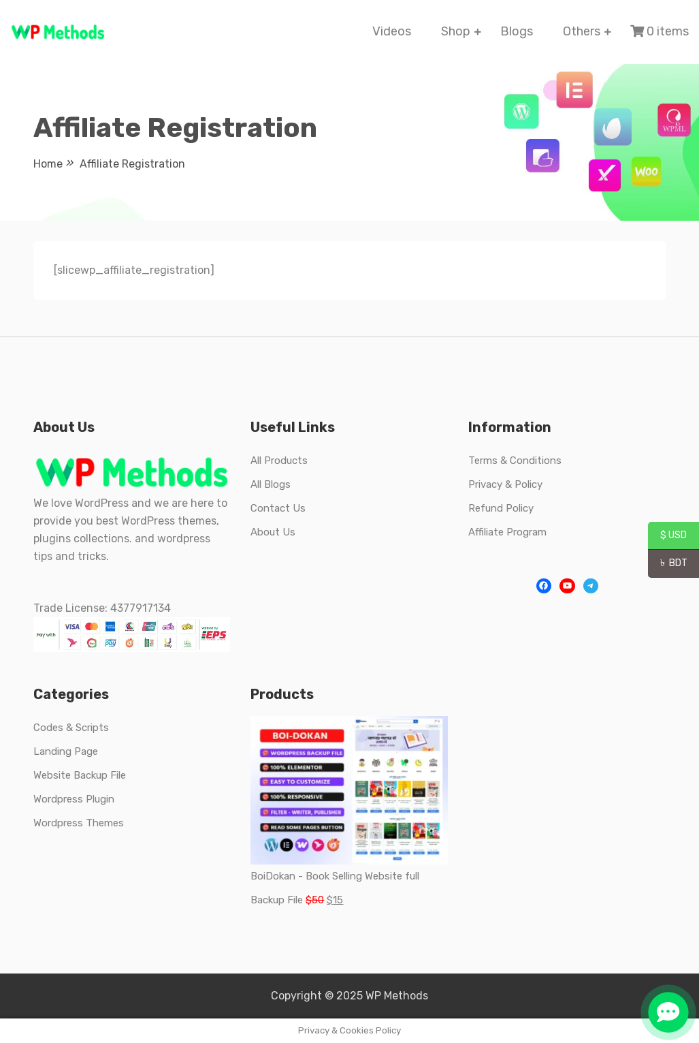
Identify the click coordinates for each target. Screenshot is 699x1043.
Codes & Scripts (71, 727)
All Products (279, 460)
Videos (391, 31)
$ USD (667, 536)
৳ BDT (667, 564)
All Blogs (270, 484)
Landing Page (65, 751)
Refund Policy (501, 508)
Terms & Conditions (515, 460)
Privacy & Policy (505, 484)
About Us (272, 532)
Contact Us (278, 508)
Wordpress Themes (78, 823)
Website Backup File (79, 775)
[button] (668, 1012)
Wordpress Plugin (73, 799)
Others (581, 31)
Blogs (516, 31)
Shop (455, 31)
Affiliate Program (507, 532)
